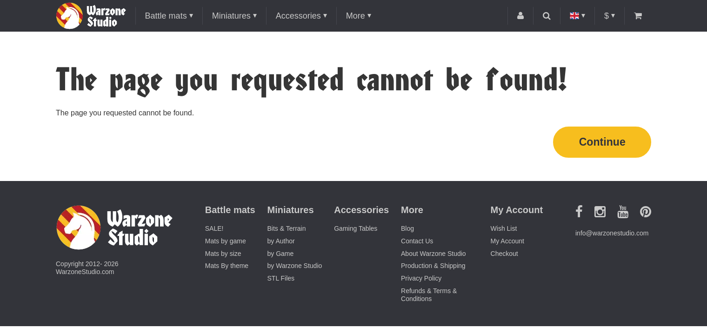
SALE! (214, 230)
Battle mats (166, 15)
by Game (280, 255)
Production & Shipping (433, 267)
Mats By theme (226, 267)
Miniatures (231, 15)
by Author (281, 242)
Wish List (504, 230)
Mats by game (225, 242)
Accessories (298, 15)
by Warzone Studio (294, 267)
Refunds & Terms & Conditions (429, 296)
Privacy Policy (421, 279)
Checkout (504, 255)
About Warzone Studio (433, 255)
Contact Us (417, 242)
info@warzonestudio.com (611, 234)
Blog (407, 230)
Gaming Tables (355, 230)
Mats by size (223, 255)
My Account (507, 242)
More (355, 15)
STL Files (281, 279)
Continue (602, 142)
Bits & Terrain (286, 230)
